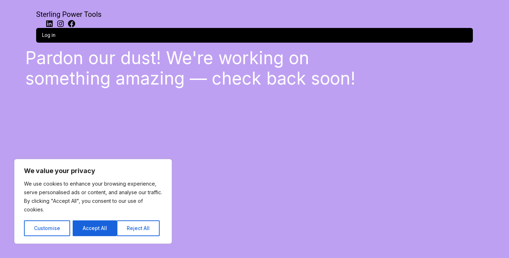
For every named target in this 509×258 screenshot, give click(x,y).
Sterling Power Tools (69, 14)
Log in (48, 35)
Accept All (140, 228)
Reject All (94, 228)
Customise (47, 228)
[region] (93, 202)
